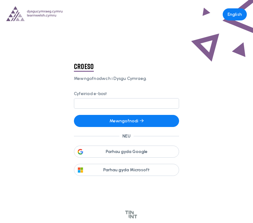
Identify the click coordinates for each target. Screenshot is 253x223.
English (235, 14)
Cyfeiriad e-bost (90, 93)
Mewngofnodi (126, 121)
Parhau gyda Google (127, 151)
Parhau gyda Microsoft (126, 170)
